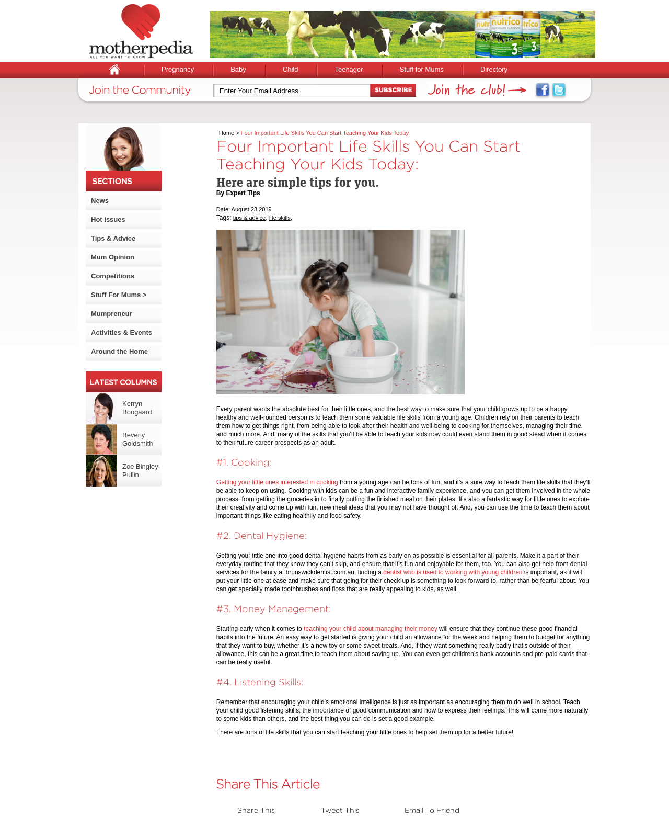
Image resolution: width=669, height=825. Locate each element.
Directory (493, 69)
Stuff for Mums (422, 69)
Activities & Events (121, 332)
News (100, 201)
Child (290, 69)
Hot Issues (108, 219)
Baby (238, 69)
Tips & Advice (113, 238)
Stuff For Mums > (119, 295)
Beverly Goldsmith (137, 439)
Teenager (348, 69)
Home (226, 133)
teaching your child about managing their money (370, 628)
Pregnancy (178, 69)
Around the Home (119, 351)
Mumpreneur (111, 314)
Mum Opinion (112, 257)
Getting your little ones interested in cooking (277, 482)
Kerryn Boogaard (137, 408)
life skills (280, 217)
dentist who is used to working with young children (452, 572)
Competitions (112, 276)
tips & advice (249, 217)
